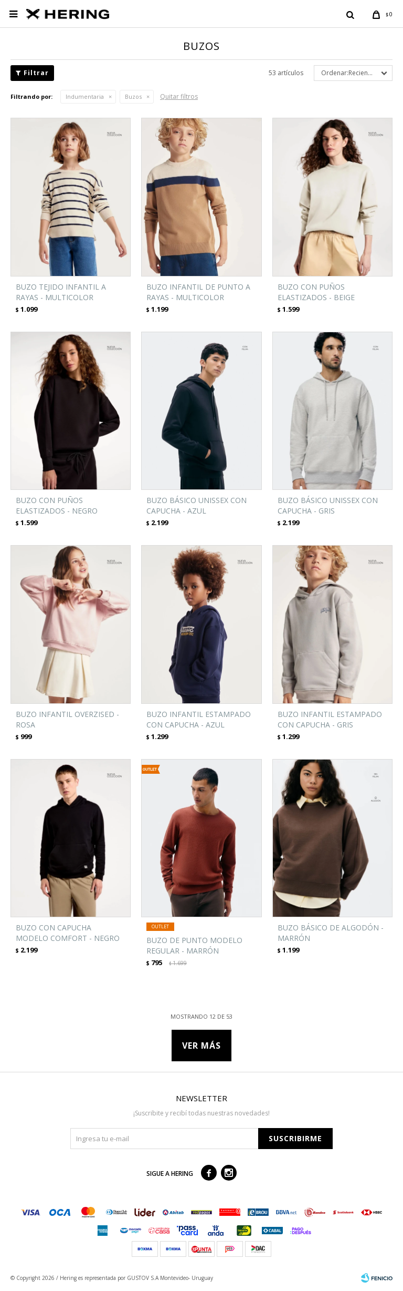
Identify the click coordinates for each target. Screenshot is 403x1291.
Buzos (133, 96)
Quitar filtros (179, 96)
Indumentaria (85, 96)
